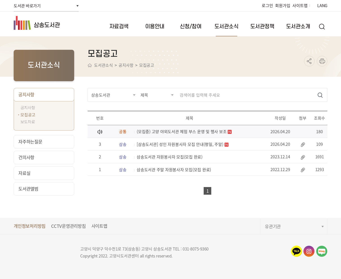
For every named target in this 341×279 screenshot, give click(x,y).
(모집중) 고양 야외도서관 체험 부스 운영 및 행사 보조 (182, 131)
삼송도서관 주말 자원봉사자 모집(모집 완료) (174, 169)
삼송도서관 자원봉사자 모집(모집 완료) (170, 157)
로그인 (267, 5)
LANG (322, 5)
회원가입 (282, 5)
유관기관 (273, 226)
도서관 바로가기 (27, 6)
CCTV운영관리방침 (68, 226)
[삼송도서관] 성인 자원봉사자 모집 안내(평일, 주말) (180, 144)
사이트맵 (299, 5)
